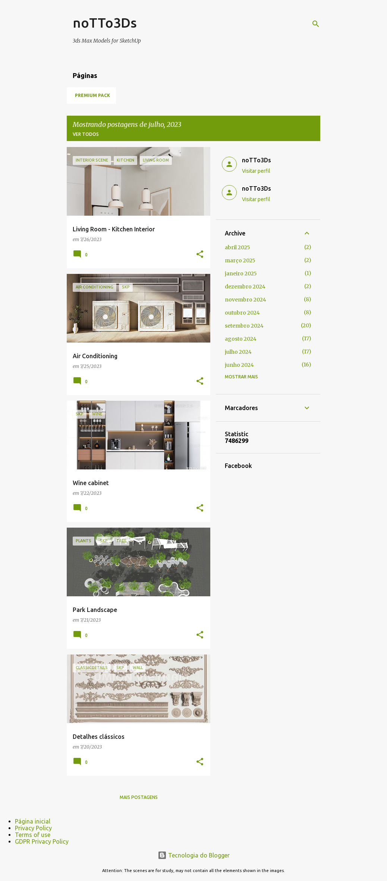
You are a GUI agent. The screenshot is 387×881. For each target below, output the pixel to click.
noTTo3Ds (105, 22)
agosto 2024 (241, 338)
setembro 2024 (244, 325)
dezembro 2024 (245, 286)
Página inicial (32, 821)
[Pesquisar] (315, 24)
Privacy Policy (33, 828)
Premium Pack (92, 95)
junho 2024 (239, 365)
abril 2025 (237, 247)
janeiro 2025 (241, 273)
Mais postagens (139, 797)
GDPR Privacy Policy (42, 841)
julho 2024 (238, 352)
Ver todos (86, 134)
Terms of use (32, 834)
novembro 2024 (245, 299)
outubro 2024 (242, 312)
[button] (199, 254)
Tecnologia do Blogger (194, 855)
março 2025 (240, 260)
